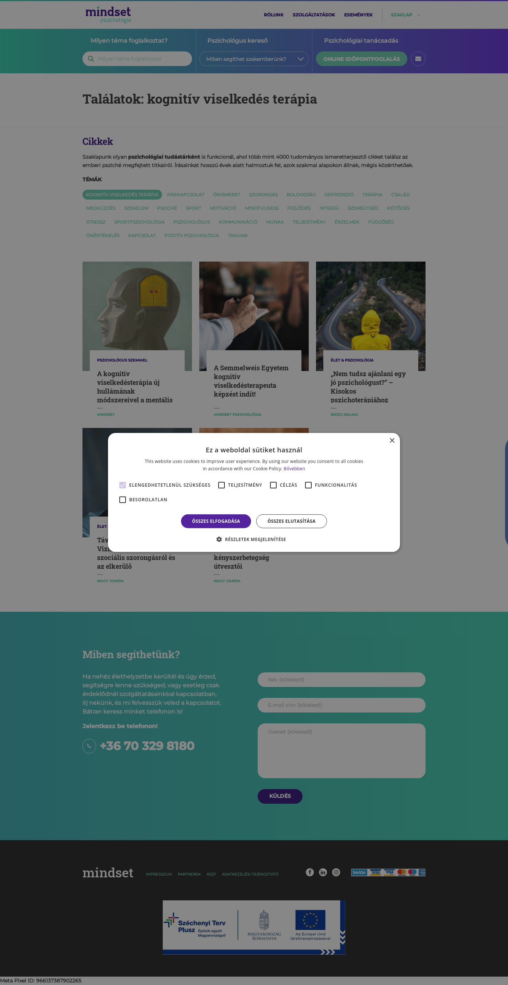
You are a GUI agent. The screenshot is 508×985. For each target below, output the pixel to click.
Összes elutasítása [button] (292, 521)
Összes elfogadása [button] (216, 521)
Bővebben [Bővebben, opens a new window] (294, 469)
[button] (254, 539)
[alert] (254, 492)
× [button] (392, 441)
